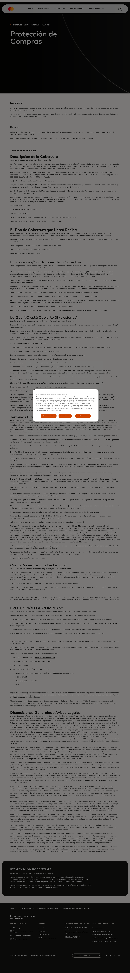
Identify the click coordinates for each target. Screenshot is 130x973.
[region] (66, 405)
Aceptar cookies (48, 416)
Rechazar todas (65, 416)
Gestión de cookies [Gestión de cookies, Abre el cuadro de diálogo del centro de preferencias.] (82, 416)
